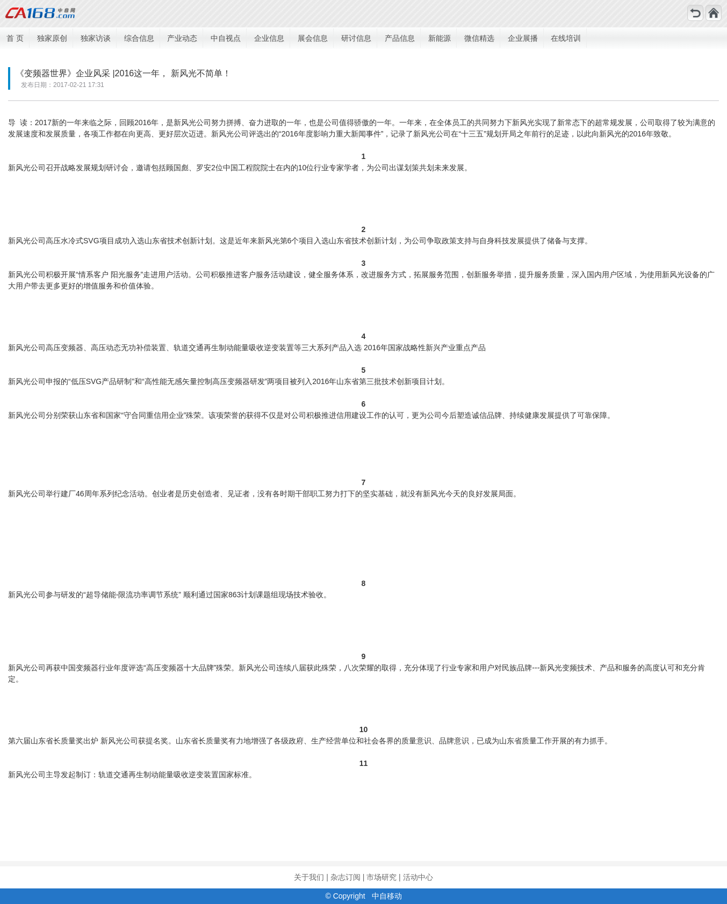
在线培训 (566, 38)
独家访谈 (96, 38)
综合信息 (139, 38)
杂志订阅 (345, 877)
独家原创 (52, 38)
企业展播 (523, 38)
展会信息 (313, 38)
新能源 (439, 38)
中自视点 (226, 38)
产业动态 (182, 38)
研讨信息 (356, 38)
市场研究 (381, 877)
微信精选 (479, 38)
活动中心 (418, 877)
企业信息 (269, 38)
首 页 (15, 38)
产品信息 (400, 38)
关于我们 (309, 877)
